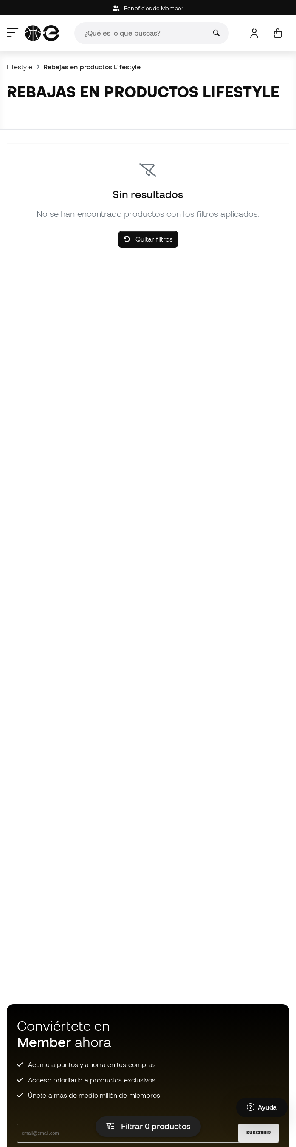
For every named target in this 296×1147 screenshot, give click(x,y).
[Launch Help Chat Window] (262, 1107)
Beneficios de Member (148, 8)
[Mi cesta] (277, 33)
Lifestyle (19, 67)
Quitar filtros (148, 239)
